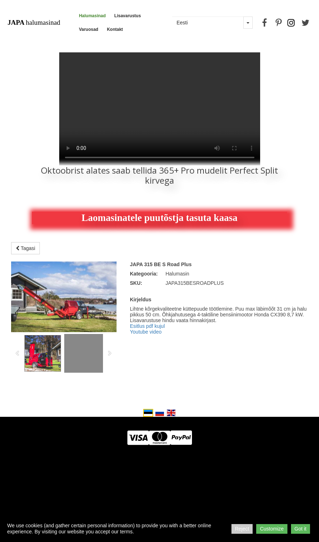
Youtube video (145, 332)
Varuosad (88, 29)
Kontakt (115, 29)
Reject (242, 529)
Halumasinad (92, 15)
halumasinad (34, 22)
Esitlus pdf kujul (147, 326)
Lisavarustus (127, 15)
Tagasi (25, 248)
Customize (271, 529)
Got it (300, 529)
